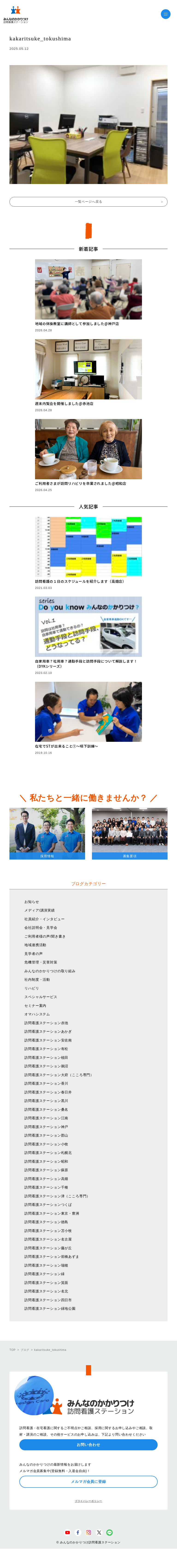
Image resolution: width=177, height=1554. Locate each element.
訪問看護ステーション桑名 (46, 1109)
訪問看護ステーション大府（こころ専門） (59, 1075)
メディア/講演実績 (39, 910)
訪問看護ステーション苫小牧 (48, 1231)
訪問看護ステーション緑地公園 (50, 1308)
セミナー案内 (35, 1006)
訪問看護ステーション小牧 (46, 1144)
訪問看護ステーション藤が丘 (48, 1248)
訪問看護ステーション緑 (44, 1274)
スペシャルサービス (40, 997)
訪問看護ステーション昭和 (46, 1161)
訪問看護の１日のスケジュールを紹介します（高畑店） (80, 581)
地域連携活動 (35, 945)
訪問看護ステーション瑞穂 (46, 1265)
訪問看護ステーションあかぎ (48, 1031)
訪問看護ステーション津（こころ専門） (57, 1196)
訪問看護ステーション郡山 (46, 1135)
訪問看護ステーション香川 (46, 1083)
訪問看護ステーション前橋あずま (51, 1256)
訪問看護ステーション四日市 (48, 1300)
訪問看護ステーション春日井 (48, 1092)
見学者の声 (33, 954)
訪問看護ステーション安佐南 (48, 1040)
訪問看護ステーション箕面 (46, 1283)
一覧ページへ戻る (88, 201)
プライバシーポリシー (88, 1501)
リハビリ (31, 988)
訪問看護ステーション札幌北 (48, 1153)
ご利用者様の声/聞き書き (45, 936)
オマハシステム (37, 1014)
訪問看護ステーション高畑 (46, 1179)
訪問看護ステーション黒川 (46, 1101)
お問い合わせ (88, 1445)
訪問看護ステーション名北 (46, 1291)
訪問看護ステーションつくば (48, 1205)
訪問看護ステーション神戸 (46, 1127)
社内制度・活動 (37, 979)
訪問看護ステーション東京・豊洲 (51, 1213)
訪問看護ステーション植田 (46, 1057)
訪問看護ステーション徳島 (46, 1222)
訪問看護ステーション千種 (46, 1187)
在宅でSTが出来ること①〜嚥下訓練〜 (66, 746)
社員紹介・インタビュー (44, 919)
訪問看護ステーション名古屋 (48, 1239)
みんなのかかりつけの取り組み (50, 971)
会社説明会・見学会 (40, 927)
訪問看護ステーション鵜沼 (46, 1066)
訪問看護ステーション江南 (46, 1118)
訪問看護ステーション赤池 (46, 1023)
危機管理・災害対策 (40, 962)
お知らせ (31, 902)
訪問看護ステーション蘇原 (46, 1170)
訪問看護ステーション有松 (46, 1049)
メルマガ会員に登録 (88, 1482)
